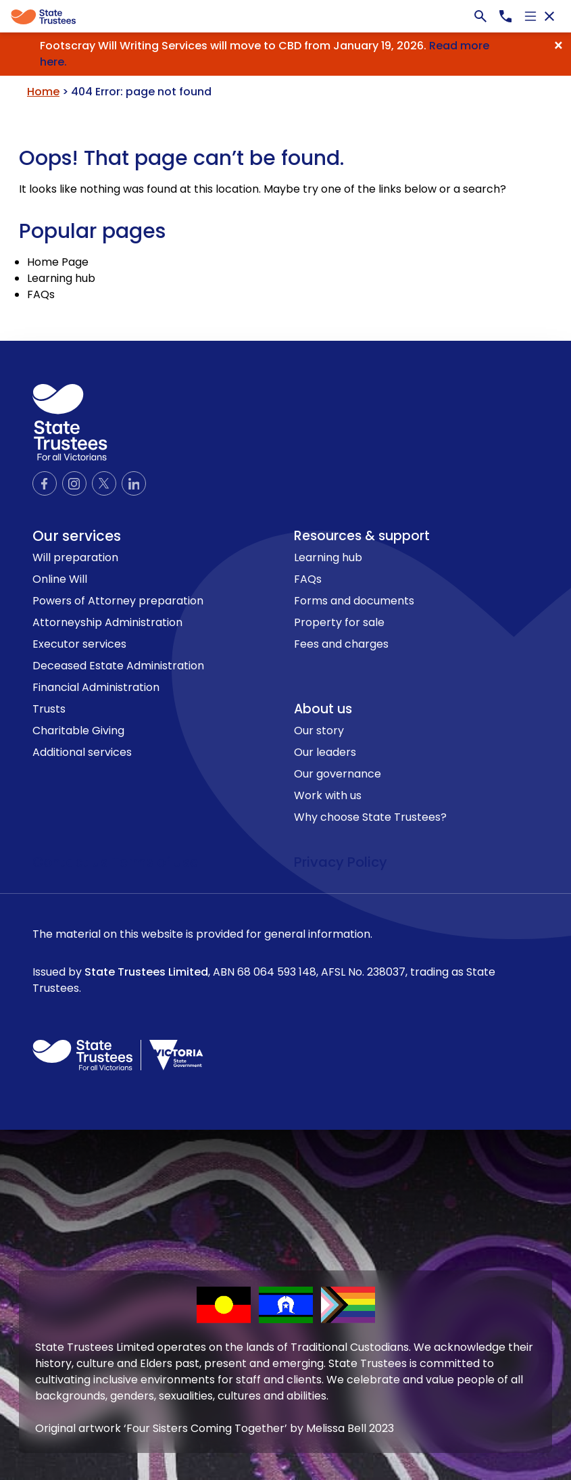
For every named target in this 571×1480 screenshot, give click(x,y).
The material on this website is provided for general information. (285, 961)
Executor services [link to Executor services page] (79, 644)
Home (43, 91)
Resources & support (362, 536)
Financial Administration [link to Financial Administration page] (95, 687)
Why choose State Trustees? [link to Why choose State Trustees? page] (370, 817)
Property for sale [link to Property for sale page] (339, 622)
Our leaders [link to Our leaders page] (325, 752)
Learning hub (61, 278)
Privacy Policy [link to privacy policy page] (340, 862)
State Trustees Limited (146, 972)
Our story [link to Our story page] (319, 730)
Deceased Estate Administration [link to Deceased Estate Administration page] (118, 665)
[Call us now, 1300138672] (505, 16)
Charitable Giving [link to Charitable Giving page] (78, 730)
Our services (76, 536)
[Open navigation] (530, 16)
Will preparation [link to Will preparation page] (75, 557)
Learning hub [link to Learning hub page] (328, 557)
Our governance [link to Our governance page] (337, 774)
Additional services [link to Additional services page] (82, 752)
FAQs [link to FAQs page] (308, 579)
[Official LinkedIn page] (134, 483)
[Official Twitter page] (104, 483)
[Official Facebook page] (44, 483)
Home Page (58, 262)
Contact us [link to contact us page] (71, 862)
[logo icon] (69, 422)
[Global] (285, 16)
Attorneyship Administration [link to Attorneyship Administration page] (107, 622)
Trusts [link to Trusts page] (49, 709)
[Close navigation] (549, 16)
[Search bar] (480, 16)
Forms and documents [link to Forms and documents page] (354, 600)
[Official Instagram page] (74, 483)
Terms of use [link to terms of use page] (154, 862)
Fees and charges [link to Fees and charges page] (341, 644)
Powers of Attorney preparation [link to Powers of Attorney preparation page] (117, 600)
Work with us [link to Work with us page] (328, 795)
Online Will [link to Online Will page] (59, 579)
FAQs (41, 294)
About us (323, 709)
